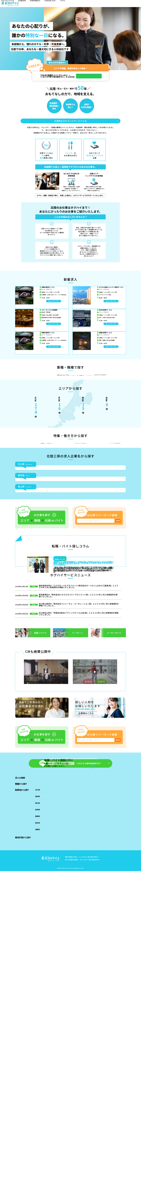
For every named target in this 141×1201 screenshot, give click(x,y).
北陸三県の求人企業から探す (93, 1078)
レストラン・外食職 (80, 1084)
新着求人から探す (42, 1078)
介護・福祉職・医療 (116, 1084)
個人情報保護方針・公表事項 (41, 1170)
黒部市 (63, 1117)
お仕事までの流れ (90, 1166)
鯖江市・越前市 (49, 1108)
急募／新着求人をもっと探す (74, 374)
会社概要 (102, 1166)
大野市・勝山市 (104, 1108)
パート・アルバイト (73, 1157)
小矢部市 (96, 1117)
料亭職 (56, 1084)
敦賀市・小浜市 (90, 1108)
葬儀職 (79, 1087)
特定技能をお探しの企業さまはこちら (84, 1173)
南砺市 (55, 1117)
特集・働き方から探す (74, 1078)
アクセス (132, 4)
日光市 (39, 1142)
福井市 (39, 1108)
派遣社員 (86, 1157)
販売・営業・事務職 (42, 1087)
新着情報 (78, 1166)
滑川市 (71, 1117)
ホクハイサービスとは (78, 4)
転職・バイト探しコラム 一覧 (73, 830)
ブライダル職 (66, 1084)
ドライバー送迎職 (67, 1087)
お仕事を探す (92, 4)
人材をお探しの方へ (120, 4)
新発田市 (39, 1125)
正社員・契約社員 (42, 1157)
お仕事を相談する (105, 4)
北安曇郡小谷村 (41, 1151)
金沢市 (39, 1097)
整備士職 (55, 1087)
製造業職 (103, 1084)
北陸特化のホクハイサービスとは (86, 126)
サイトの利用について (22, 1170)
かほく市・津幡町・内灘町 (44, 1100)
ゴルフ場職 (93, 1084)
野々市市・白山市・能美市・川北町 (67, 1100)
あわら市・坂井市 (76, 1108)
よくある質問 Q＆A (64, 1166)
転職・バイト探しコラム (46, 1166)
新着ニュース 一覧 (77, 899)
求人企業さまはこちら (112, 1173)
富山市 (39, 1117)
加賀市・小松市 (106, 1097)
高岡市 (79, 1117)
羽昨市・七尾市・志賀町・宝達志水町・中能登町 (59, 1097)
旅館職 (48, 1084)
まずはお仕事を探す (70, 68)
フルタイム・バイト (57, 1157)
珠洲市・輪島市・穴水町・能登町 (88, 1097)
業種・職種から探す (57, 1078)
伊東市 (39, 1134)
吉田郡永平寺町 (62, 1108)
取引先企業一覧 (68, 1170)
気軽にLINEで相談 (90, 81)
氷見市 (87, 1117)
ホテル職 (39, 1084)
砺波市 (47, 1117)
